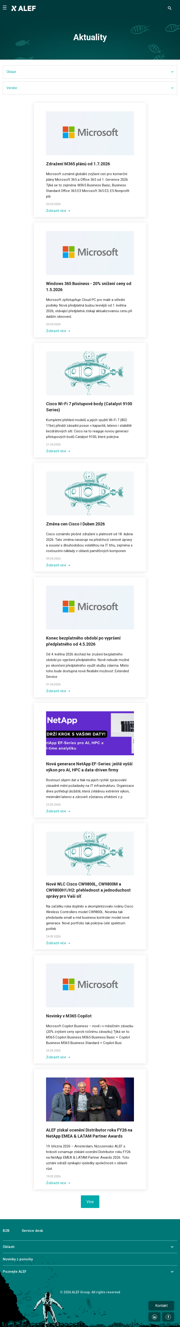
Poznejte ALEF (14, 1271)
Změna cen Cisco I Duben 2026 (75, 523)
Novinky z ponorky (18, 1259)
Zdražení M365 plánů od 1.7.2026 (78, 163)
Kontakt (161, 1305)
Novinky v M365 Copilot (69, 1015)
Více (90, 1202)
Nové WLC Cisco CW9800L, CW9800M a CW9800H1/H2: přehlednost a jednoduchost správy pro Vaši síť (88, 890)
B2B (6, 1231)
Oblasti (8, 1247)
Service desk (32, 1231)
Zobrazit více (58, 211)
